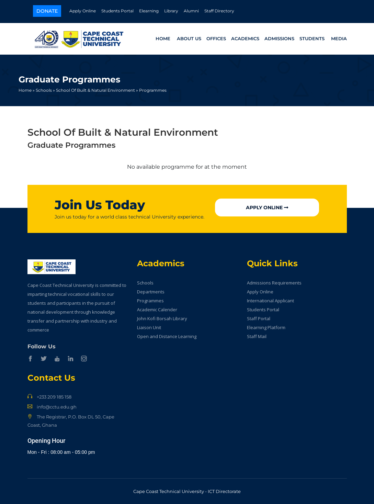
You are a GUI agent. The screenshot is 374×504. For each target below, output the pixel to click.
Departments (151, 292)
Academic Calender (157, 309)
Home (163, 38)
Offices (216, 38)
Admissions (279, 38)
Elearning (149, 10)
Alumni (191, 10)
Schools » (45, 90)
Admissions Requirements (274, 283)
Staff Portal (258, 318)
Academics (245, 38)
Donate (47, 11)
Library (171, 10)
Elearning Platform (266, 327)
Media (339, 38)
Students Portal (117, 10)
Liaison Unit (149, 327)
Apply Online (82, 10)
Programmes (153, 90)
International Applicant (270, 301)
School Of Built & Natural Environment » (97, 90)
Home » (27, 90)
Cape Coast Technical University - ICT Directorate (187, 491)
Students (312, 38)
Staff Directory (219, 10)
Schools (145, 283)
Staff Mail (257, 336)
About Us (189, 38)
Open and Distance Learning (166, 336)
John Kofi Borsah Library (162, 318)
